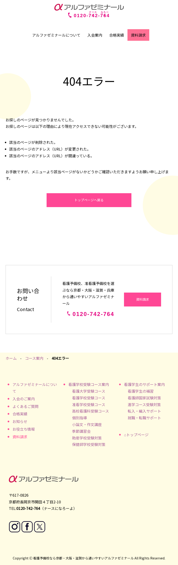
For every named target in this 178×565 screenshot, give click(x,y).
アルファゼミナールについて (56, 35)
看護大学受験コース (88, 391)
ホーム (11, 358)
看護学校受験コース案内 (88, 384)
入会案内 (94, 35)
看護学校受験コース (88, 398)
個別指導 (79, 417)
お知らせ (20, 421)
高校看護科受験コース (90, 411)
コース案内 (34, 358)
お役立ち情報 (24, 429)
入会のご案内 (24, 398)
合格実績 (116, 35)
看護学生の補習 (141, 391)
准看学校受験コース (88, 404)
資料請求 (138, 35)
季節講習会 (81, 431)
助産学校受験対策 (87, 438)
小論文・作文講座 (87, 424)
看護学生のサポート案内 (144, 384)
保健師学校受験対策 (88, 444)
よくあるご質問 (25, 406)
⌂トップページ (136, 434)
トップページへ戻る (89, 200)
